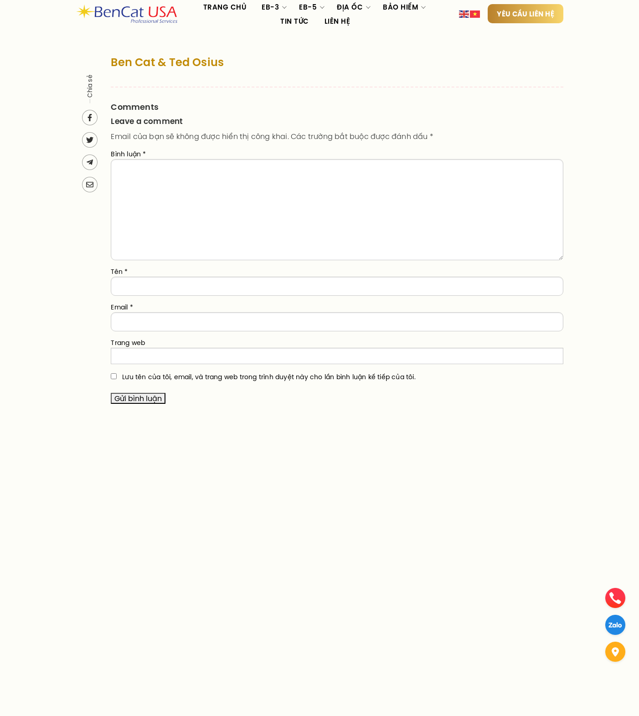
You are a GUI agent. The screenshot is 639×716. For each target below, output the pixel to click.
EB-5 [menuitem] (308, 7)
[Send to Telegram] (90, 162)
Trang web (128, 342)
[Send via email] (90, 184)
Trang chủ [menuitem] (225, 7)
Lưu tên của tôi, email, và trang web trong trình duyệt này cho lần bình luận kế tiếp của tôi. (269, 376)
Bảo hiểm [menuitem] (400, 7)
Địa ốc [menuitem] (350, 7)
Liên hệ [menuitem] (337, 21)
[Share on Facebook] (90, 117)
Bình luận (128, 154)
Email (122, 307)
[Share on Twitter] (90, 140)
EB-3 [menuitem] (270, 7)
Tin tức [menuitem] (294, 21)
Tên (119, 271)
